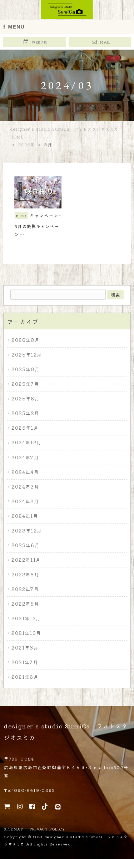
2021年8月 (25, 647)
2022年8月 (25, 574)
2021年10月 (26, 633)
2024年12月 (26, 442)
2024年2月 (25, 501)
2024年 (26, 144)
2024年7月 (25, 457)
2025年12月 (26, 354)
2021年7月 (24, 662)
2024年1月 (24, 515)
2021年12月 (26, 618)
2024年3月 (25, 486)
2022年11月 (26, 559)
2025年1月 (25, 428)
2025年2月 (25, 413)
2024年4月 (25, 472)
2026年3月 (25, 340)
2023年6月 (25, 545)
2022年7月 (25, 589)
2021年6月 (25, 676)
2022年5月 (25, 603)
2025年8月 (25, 369)
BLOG (21, 215)
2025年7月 (25, 383)
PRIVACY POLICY (47, 829)
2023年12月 (26, 530)
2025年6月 (25, 398)
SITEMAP (13, 829)
